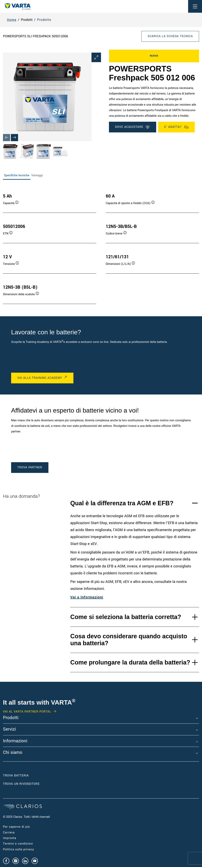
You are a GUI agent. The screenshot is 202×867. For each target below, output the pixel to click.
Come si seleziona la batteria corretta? (125, 616)
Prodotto (44, 19)
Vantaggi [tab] (37, 175)
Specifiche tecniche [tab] (16, 175)
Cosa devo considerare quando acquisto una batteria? (128, 639)
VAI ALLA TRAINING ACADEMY (39, 378)
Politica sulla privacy (18, 849)
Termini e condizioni (18, 844)
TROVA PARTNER (29, 467)
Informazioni (15, 741)
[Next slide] (14, 137)
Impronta (9, 838)
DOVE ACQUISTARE (132, 127)
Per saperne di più (16, 827)
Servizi (9, 729)
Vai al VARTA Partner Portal (27, 712)
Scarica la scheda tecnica (170, 36)
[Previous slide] (6, 137)
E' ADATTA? (176, 127)
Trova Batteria (16, 775)
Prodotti (10, 718)
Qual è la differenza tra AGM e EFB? (121, 503)
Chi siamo (12, 752)
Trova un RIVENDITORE (22, 784)
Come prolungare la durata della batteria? (130, 662)
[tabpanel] (101, 245)
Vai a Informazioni (86, 597)
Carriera (9, 832)
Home (11, 19)
